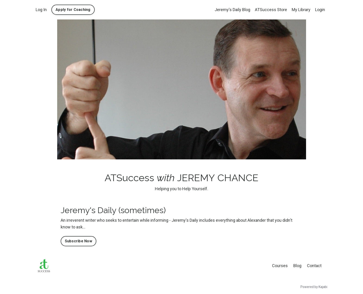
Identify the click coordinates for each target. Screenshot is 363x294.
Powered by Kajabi (313, 287)
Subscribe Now (78, 241)
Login (320, 9)
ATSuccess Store (271, 9)
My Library (301, 9)
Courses (280, 265)
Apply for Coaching (73, 9)
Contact (314, 265)
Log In (41, 9)
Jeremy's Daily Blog (232, 9)
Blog (297, 265)
